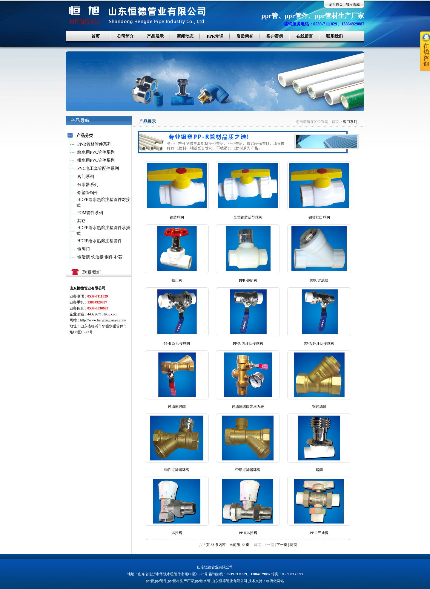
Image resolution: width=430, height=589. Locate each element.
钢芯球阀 (177, 217)
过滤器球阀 (177, 407)
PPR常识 (215, 36)
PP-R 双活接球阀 (177, 343)
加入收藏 (352, 4)
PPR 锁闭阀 (248, 280)
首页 (95, 36)
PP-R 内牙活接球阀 (248, 343)
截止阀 (176, 280)
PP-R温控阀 (248, 533)
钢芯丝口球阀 (319, 217)
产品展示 (155, 36)
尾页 (293, 545)
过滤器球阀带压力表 (248, 407)
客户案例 (274, 36)
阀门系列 (350, 122)
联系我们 (334, 36)
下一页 (282, 545)
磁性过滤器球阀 (176, 470)
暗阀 (319, 470)
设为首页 (335, 4)
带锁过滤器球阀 (247, 470)
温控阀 (176, 533)
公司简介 (125, 36)
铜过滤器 (319, 407)
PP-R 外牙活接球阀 (319, 343)
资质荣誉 (244, 36)
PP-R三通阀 (319, 533)
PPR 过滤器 (319, 280)
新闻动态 (185, 36)
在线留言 (304, 36)
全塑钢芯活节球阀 (248, 217)
